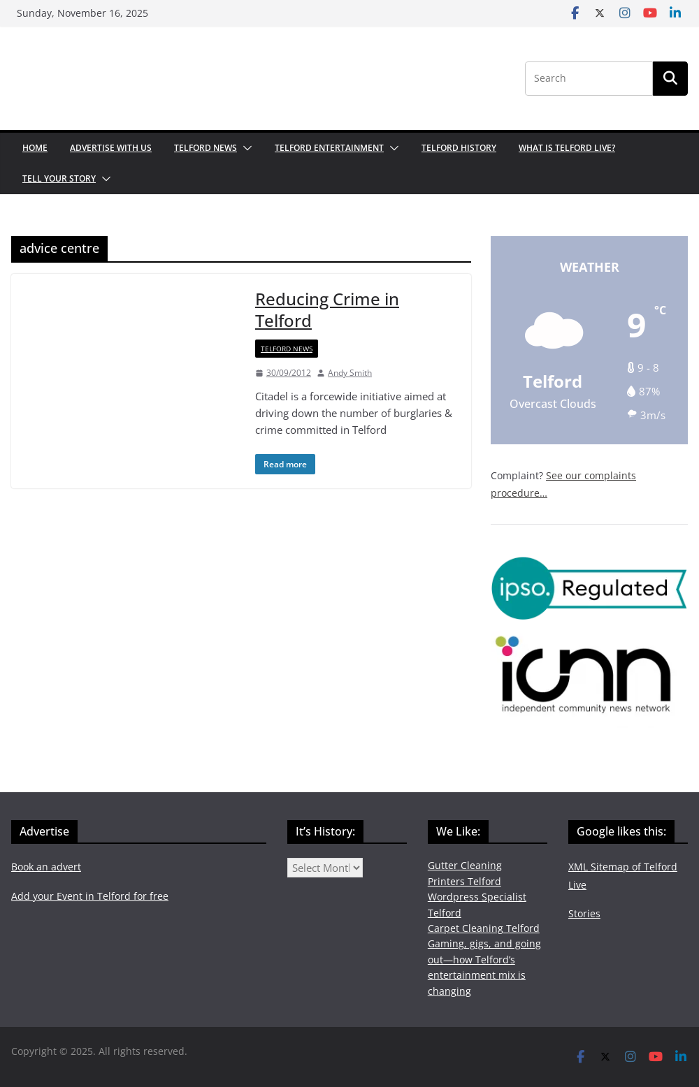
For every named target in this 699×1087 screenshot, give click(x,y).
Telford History (458, 148)
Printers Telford (464, 881)
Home (35, 148)
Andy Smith (350, 373)
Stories (584, 913)
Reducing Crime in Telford (327, 309)
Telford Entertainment (329, 148)
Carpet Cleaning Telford (484, 928)
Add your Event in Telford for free (89, 896)
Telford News (205, 148)
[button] (244, 148)
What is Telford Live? (567, 148)
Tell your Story (59, 178)
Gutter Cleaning (465, 865)
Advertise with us (111, 148)
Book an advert (46, 866)
